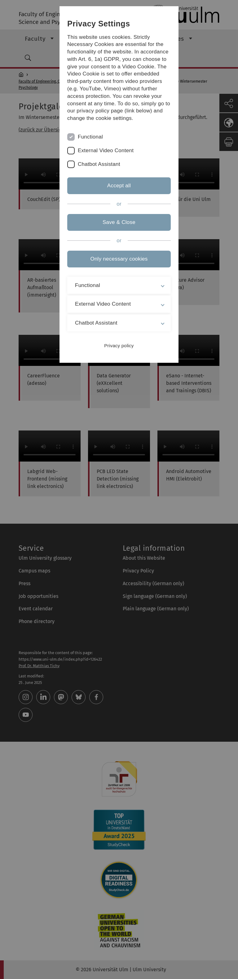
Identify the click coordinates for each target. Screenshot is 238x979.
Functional (90, 137)
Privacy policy (119, 345)
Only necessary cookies (119, 259)
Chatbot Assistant (99, 164)
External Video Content (106, 150)
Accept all (119, 186)
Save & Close (119, 222)
